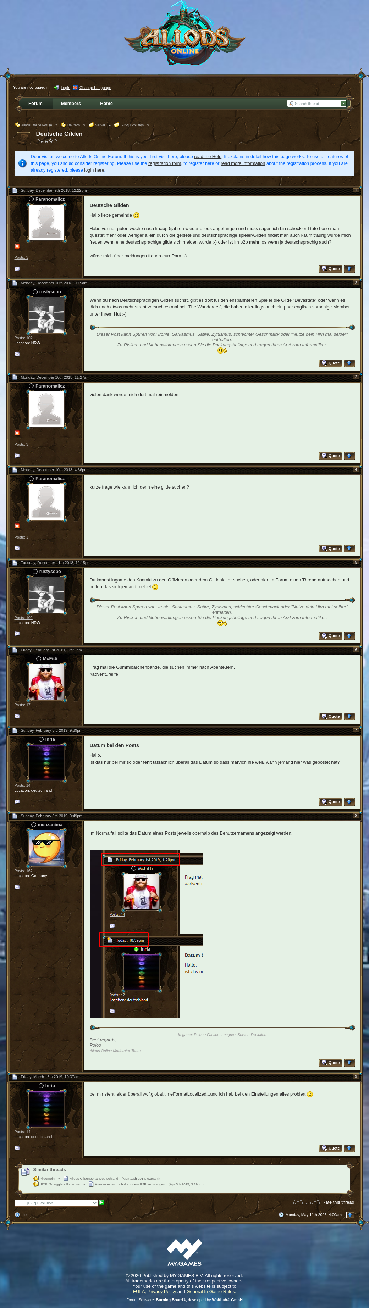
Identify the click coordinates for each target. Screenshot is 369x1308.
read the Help (207, 156)
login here (94, 170)
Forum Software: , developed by (184, 1300)
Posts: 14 (23, 785)
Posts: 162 (24, 871)
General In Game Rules (210, 1291)
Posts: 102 (24, 338)
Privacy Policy (162, 1291)
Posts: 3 (21, 257)
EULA (139, 1291)
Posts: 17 (23, 705)
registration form (164, 163)
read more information (243, 163)
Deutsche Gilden (59, 133)
